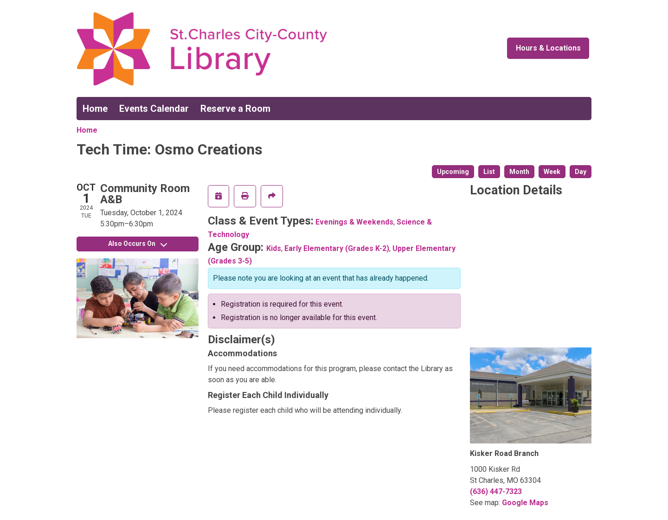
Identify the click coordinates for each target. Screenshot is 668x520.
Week (552, 171)
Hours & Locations (548, 48)
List (489, 171)
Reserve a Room (235, 108)
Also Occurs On (137, 243)
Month (519, 171)
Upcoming (453, 171)
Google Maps (525, 502)
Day (580, 171)
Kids (273, 248)
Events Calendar (154, 108)
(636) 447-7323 (496, 491)
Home (95, 108)
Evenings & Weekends (354, 222)
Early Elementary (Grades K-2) (336, 248)
